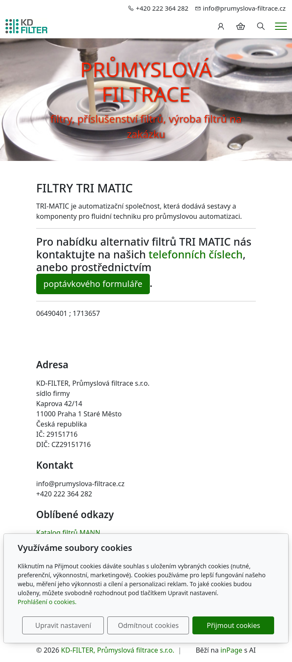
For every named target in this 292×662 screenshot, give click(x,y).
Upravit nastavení (63, 625)
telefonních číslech (196, 254)
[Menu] (281, 26)
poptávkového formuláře (93, 283)
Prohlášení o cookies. (47, 602)
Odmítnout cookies (148, 625)
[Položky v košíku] (240, 26)
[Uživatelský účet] (221, 26)
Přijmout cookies (233, 625)
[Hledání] (261, 26)
